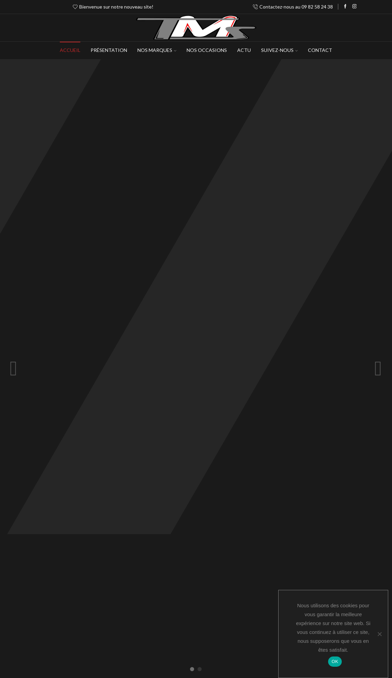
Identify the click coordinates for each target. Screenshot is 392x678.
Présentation (109, 50)
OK (335, 661)
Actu (244, 50)
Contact (320, 50)
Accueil (70, 50)
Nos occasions (207, 50)
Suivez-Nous (279, 50)
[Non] (379, 634)
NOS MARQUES (156, 50)
